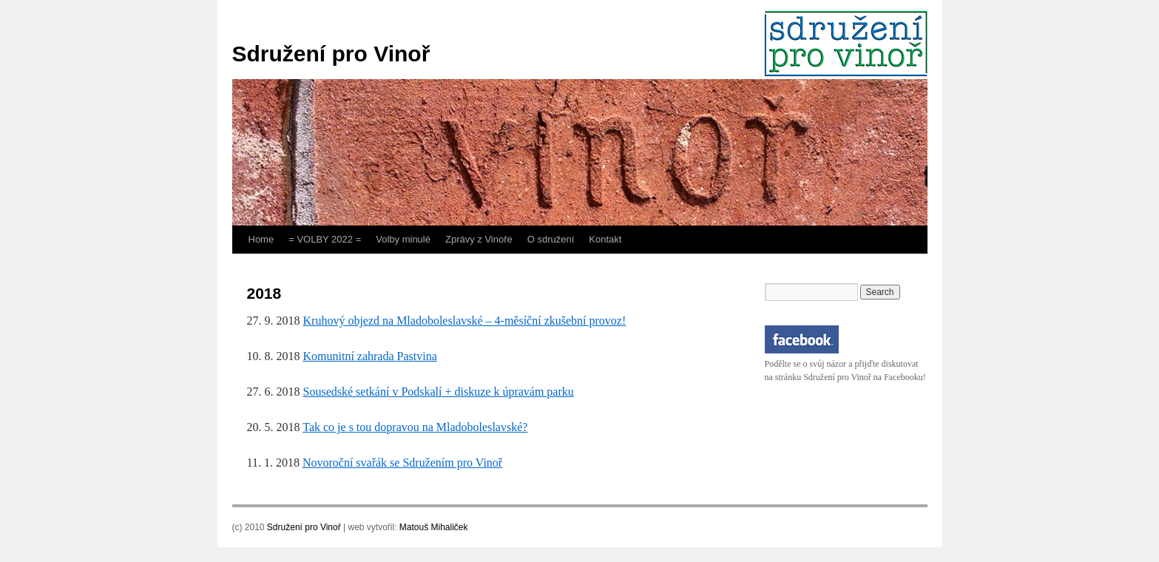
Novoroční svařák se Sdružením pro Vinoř (402, 462)
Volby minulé (403, 239)
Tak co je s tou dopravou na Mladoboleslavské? (415, 427)
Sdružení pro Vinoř (331, 53)
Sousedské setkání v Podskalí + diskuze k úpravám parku (438, 391)
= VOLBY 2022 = (324, 239)
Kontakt (605, 239)
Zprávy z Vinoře (479, 239)
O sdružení (551, 239)
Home (261, 239)
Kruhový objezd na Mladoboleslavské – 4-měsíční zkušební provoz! (464, 320)
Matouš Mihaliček (433, 527)
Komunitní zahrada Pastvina (370, 356)
